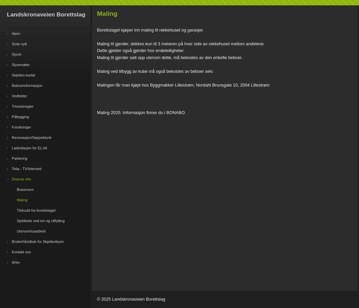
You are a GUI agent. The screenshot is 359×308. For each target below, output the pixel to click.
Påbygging (20, 117)
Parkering (20, 158)
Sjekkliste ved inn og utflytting (41, 221)
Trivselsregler (23, 106)
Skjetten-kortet (23, 75)
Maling (22, 200)
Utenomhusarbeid (31, 231)
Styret (16, 54)
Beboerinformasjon (27, 86)
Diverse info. (22, 179)
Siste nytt (19, 44)
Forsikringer (21, 127)
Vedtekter (19, 96)
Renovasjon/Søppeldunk (32, 138)
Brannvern (25, 190)
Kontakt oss (21, 252)
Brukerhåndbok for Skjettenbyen (38, 242)
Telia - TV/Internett (27, 169)
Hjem (16, 34)
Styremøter (21, 65)
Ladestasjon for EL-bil (29, 148)
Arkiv (16, 262)
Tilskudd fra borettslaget (36, 210)
